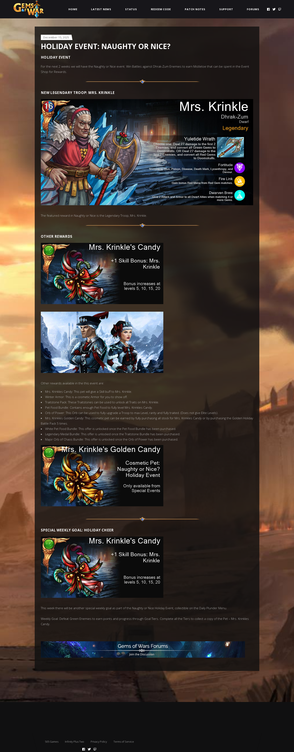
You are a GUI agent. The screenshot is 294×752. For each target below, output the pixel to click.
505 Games (51, 741)
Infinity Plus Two (74, 741)
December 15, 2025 (56, 37)
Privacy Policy (99, 741)
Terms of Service (124, 741)
